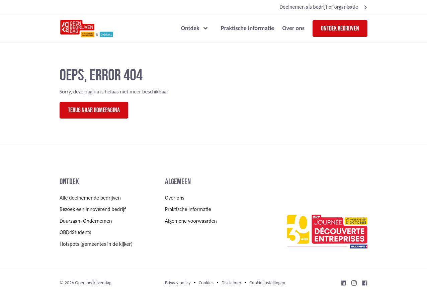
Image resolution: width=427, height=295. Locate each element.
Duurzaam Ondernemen (86, 221)
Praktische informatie (247, 28)
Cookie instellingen (267, 283)
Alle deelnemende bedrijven (90, 198)
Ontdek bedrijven (340, 28)
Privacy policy (178, 283)
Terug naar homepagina (94, 110)
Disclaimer (231, 283)
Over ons (293, 28)
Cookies (206, 283)
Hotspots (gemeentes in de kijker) (96, 244)
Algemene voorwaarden (191, 221)
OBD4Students (75, 232)
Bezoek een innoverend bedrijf (93, 209)
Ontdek (190, 28)
